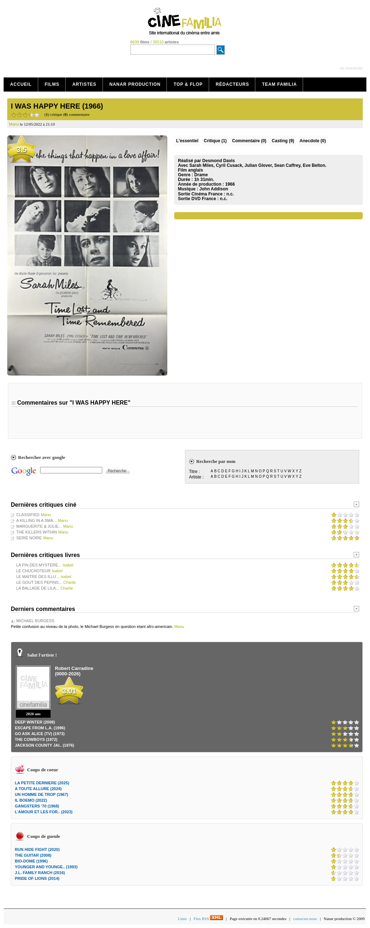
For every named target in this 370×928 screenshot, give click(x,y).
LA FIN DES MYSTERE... (38, 565)
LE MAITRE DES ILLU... (37, 576)
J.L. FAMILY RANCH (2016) (40, 872)
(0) (249, 140)
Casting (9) (283, 140)
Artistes (84, 84)
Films (52, 84)
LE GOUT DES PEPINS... (39, 582)
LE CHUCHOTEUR (33, 571)
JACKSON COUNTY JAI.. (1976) (44, 745)
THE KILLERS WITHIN (36, 532)
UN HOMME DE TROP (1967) (41, 794)
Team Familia (279, 84)
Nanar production (135, 84)
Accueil (21, 84)
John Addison (213, 188)
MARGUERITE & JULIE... (39, 526)
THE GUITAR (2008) (33, 855)
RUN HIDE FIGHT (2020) (37, 849)
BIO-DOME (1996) (31, 861)
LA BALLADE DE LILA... (37, 588)
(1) (215, 140)
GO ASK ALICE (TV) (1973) (40, 733)
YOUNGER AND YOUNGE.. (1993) (46, 867)
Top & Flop (188, 84)
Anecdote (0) (313, 140)
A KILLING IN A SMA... (36, 520)
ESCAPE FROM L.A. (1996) (40, 728)
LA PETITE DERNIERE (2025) (42, 783)
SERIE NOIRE (29, 538)
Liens (182, 918)
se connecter (351, 68)
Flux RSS (208, 918)
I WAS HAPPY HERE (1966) (57, 106)
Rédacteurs (232, 84)
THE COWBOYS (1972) (36, 739)
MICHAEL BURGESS (35, 621)
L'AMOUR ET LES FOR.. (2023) (44, 812)
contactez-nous (305, 918)
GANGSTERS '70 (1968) (37, 806)
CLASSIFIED (27, 514)
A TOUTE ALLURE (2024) (38, 788)
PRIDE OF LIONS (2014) (37, 878)
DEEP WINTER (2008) (35, 722)
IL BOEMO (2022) (31, 800)
